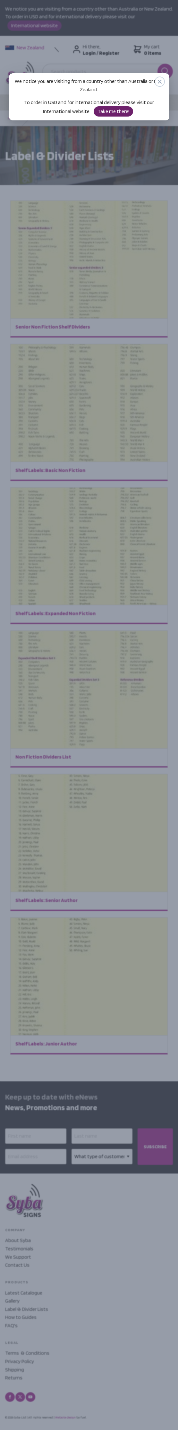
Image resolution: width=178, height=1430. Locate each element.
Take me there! (113, 111)
